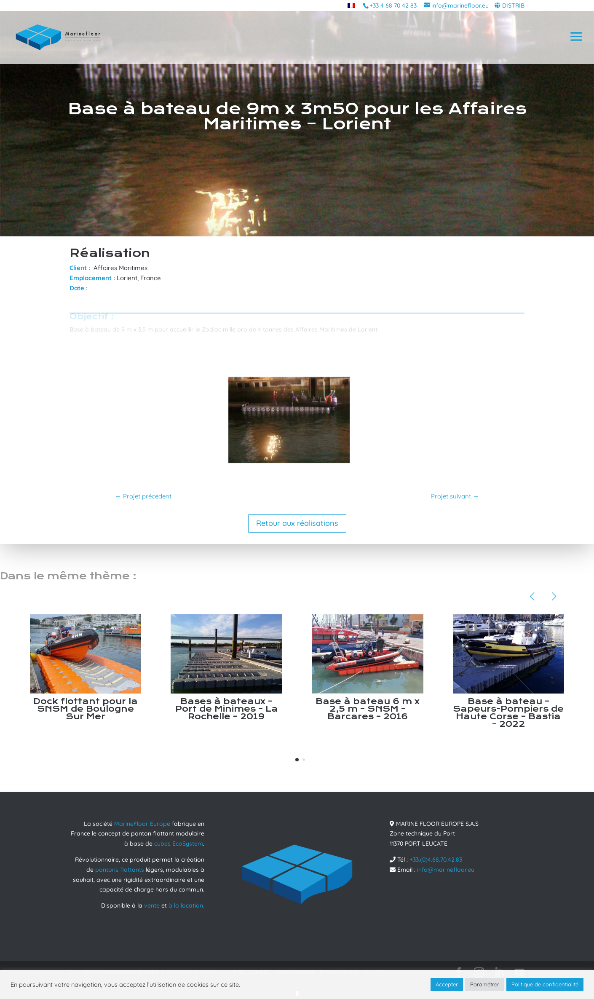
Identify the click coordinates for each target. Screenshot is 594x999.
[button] (297, 759)
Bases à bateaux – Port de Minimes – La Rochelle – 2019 (226, 708)
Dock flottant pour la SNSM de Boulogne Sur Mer (85, 708)
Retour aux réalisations (297, 523)
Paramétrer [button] (484, 984)
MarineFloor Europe (142, 824)
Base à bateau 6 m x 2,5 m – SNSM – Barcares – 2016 (368, 708)
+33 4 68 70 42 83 (393, 5)
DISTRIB (513, 5)
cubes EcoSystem (178, 843)
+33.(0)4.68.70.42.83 (435, 859)
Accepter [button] (447, 984)
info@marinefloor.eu (445, 869)
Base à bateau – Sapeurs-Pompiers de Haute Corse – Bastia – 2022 (508, 712)
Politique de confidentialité (544, 984)
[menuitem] (351, 5)
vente (152, 905)
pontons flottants (119, 869)
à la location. (186, 905)
